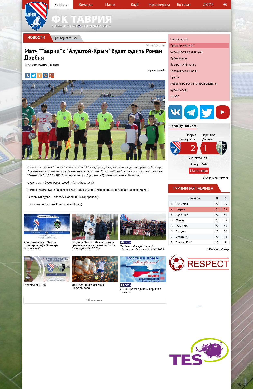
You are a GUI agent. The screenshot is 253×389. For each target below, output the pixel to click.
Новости (61, 4)
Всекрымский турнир (183, 64)
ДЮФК (208, 4)
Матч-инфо (199, 170)
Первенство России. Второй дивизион (193, 83)
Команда (85, 4)
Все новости (94, 300)
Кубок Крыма (178, 58)
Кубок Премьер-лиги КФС (186, 52)
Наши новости (179, 39)
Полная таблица (218, 249)
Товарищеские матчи (183, 71)
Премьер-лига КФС (65, 38)
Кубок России (178, 90)
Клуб (134, 4)
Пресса (174, 77)
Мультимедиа (159, 4)
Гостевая (183, 4)
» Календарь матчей (216, 177)
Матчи (110, 4)
